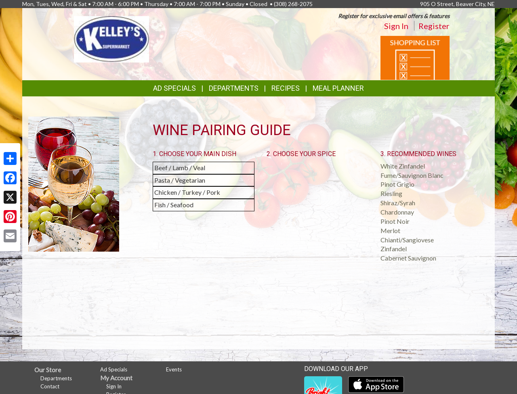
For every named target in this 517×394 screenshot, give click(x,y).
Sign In (396, 26)
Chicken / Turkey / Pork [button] (187, 192)
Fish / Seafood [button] (173, 204)
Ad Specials (174, 88)
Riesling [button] (391, 193)
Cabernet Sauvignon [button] (408, 258)
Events (174, 369)
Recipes (285, 88)
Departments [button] (233, 88)
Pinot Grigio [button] (397, 184)
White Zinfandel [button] (402, 166)
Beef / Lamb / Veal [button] (179, 167)
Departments (56, 378)
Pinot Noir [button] (395, 221)
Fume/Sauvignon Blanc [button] (411, 175)
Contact (49, 386)
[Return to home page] (111, 38)
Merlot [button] (390, 230)
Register (434, 26)
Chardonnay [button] (397, 212)
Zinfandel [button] (393, 248)
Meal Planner (338, 88)
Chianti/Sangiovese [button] (407, 240)
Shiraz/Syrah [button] (397, 202)
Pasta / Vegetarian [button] (179, 180)
